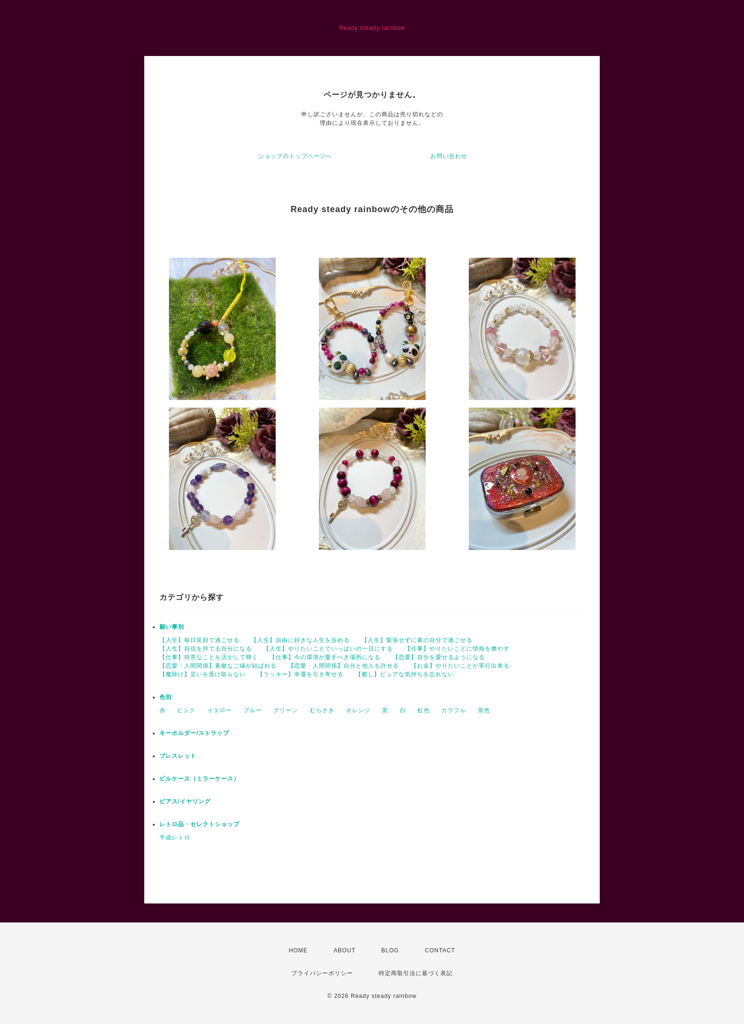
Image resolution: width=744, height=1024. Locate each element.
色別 (165, 697)
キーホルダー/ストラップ (194, 733)
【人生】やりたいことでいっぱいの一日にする (328, 648)
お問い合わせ (448, 156)
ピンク (186, 710)
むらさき (322, 710)
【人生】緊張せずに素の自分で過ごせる (417, 640)
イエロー (219, 710)
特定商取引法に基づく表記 (416, 973)
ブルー (252, 710)
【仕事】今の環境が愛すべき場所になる (325, 657)
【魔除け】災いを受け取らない (202, 674)
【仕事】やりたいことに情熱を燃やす (457, 648)
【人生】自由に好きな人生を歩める (300, 640)
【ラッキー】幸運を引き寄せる (300, 674)
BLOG (390, 950)
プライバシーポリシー (322, 973)
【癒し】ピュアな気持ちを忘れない (404, 674)
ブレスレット (177, 756)
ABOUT (344, 950)
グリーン (285, 710)
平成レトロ (174, 837)
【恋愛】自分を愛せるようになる (438, 657)
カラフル (453, 710)
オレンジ (358, 710)
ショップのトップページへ (295, 156)
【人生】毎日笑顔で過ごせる (199, 640)
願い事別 (171, 627)
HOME (298, 950)
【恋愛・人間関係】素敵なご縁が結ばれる (218, 665)
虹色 (424, 710)
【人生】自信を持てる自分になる (205, 648)
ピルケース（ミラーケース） (199, 778)
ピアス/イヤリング (185, 801)
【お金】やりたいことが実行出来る (460, 665)
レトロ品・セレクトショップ (199, 824)
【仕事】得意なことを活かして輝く (208, 657)
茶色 (484, 710)
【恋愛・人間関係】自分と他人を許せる (343, 665)
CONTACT (440, 950)
